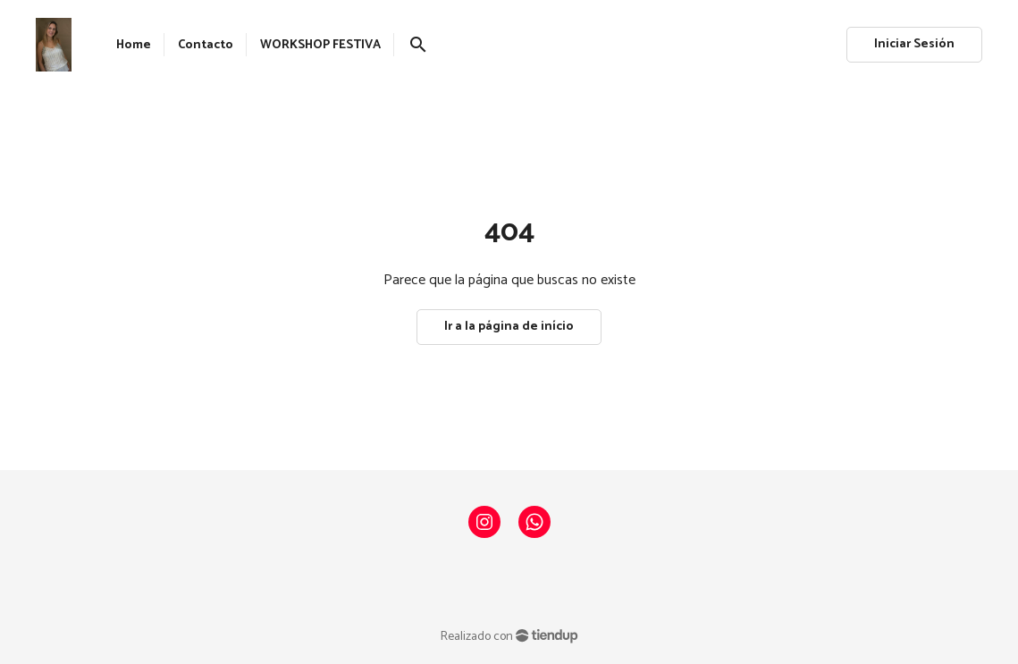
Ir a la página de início (509, 326)
